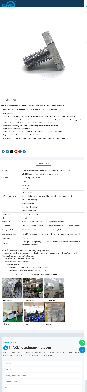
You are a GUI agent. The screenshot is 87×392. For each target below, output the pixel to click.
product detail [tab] (43, 163)
